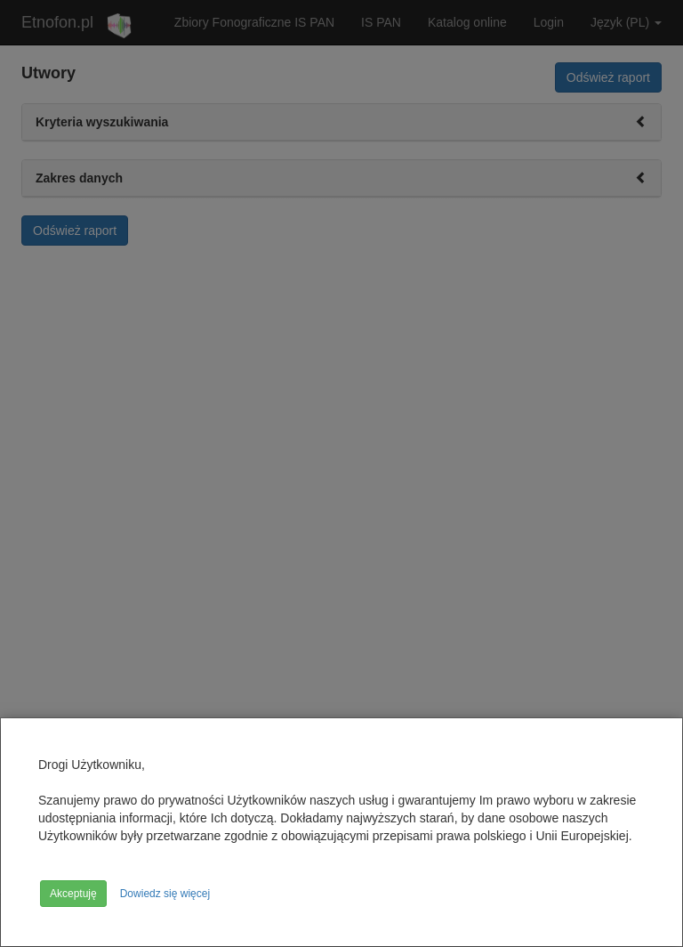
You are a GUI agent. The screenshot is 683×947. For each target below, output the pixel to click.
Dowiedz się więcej (165, 893)
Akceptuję (73, 893)
